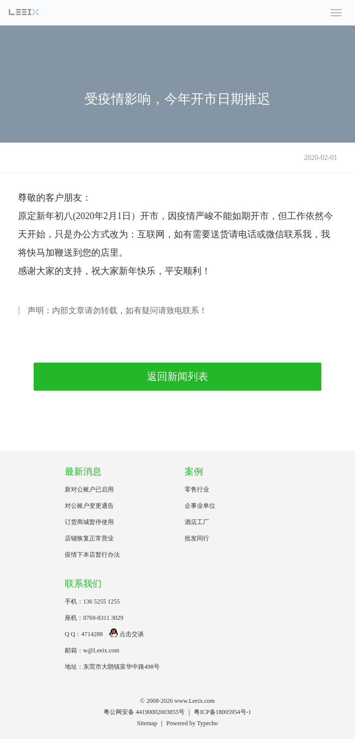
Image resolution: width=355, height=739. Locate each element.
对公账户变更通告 (89, 505)
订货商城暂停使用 (89, 522)
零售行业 (197, 489)
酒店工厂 (197, 522)
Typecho (207, 723)
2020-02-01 (320, 157)
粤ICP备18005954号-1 (222, 712)
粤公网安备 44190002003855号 (144, 712)
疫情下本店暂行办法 (92, 554)
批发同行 (197, 538)
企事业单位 (200, 505)
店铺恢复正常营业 (89, 538)
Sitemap (147, 723)
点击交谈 (126, 634)
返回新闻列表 (177, 376)
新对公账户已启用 (89, 489)
